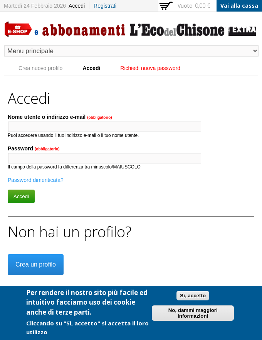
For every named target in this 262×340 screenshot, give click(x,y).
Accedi (77, 6)
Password (33, 148)
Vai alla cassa (239, 5)
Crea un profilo (35, 264)
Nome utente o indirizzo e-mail (60, 117)
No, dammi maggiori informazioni (193, 315)
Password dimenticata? (36, 180)
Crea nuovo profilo (40, 68)
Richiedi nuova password (150, 68)
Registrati (105, 6)
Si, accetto (193, 297)
